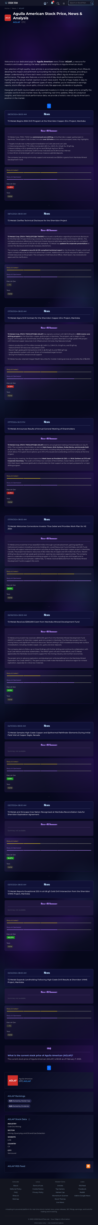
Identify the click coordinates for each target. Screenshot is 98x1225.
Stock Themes (60, 1199)
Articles (60, 1186)
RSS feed (82, 1186)
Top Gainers (60, 1189)
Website (12, 1137)
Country (12, 1144)
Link (9, 1140)
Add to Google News (82, 1196)
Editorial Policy (15, 1189)
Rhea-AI (86, 69)
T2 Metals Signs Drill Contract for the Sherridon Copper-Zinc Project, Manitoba (44, 318)
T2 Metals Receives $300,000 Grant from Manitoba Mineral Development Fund (43, 622)
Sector (11, 1130)
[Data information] (29, 1119)
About (15, 1186)
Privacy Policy (38, 1192)
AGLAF (16, 22)
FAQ (15, 1192)
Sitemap (16, 1199)
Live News (60, 1202)
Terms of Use (38, 1186)
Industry (12, 1124)
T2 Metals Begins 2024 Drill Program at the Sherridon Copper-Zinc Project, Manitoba (46, 121)
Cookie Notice (38, 1189)
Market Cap (60, 1192)
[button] (46, 3)
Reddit (82, 1192)
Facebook (82, 1189)
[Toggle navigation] (64, 3)
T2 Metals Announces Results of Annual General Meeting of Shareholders (41, 429)
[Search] (58, 3)
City (9, 1150)
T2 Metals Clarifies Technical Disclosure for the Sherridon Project (37, 220)
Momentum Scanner (60, 1196)
